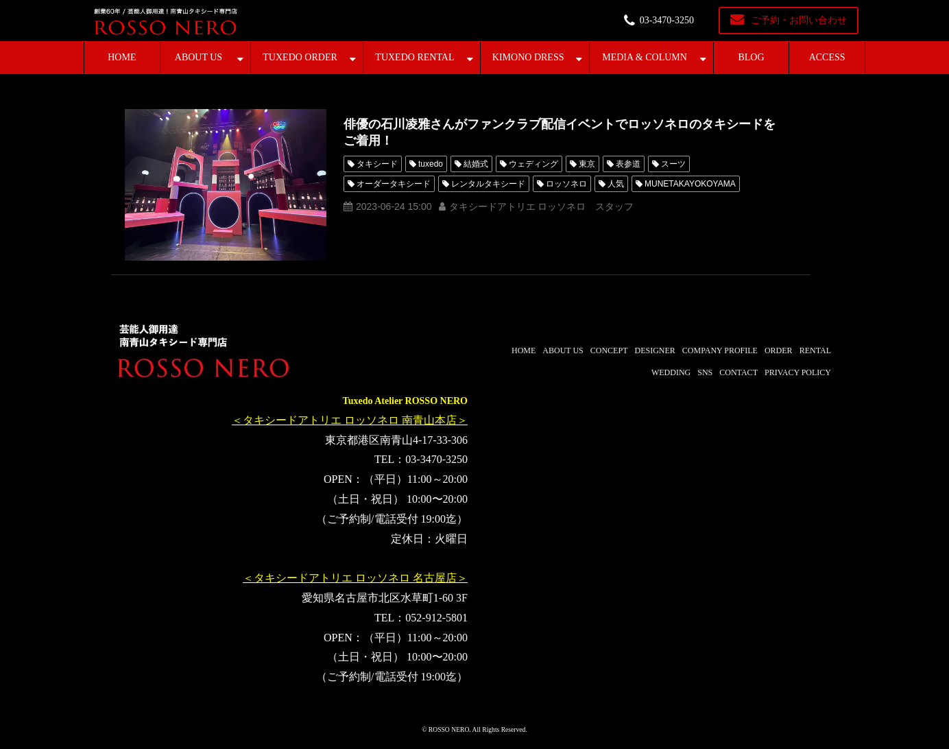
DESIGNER (654, 350)
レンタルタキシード (488, 184)
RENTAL (815, 350)
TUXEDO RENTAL (414, 57)
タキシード (377, 164)
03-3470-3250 (667, 20)
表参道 (628, 164)
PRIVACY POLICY (798, 372)
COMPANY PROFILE (720, 350)
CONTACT (738, 372)
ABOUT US (198, 57)
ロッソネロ (566, 184)
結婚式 (476, 164)
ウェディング (533, 164)
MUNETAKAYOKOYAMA (690, 184)
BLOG (751, 57)
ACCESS (827, 57)
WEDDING (670, 372)
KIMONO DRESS (528, 57)
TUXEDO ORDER (300, 57)
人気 (616, 184)
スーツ (673, 164)
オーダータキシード (394, 184)
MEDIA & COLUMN (644, 57)
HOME (122, 57)
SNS (704, 372)
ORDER (779, 350)
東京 (587, 164)
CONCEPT (609, 350)
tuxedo (430, 164)
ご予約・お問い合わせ (799, 20)
